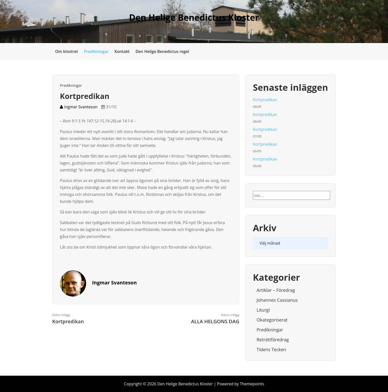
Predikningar (96, 51)
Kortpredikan (265, 99)
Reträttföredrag (273, 340)
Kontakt (121, 51)
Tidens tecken (271, 349)
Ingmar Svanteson (78, 107)
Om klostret (66, 51)
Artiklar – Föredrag (276, 290)
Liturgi (263, 310)
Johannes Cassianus (277, 300)
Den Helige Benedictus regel (162, 51)
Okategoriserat (272, 320)
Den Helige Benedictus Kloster (194, 17)
